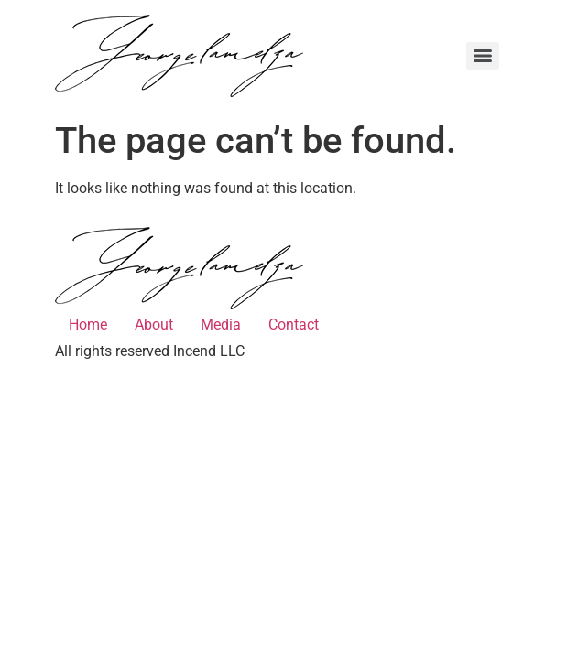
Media (221, 324)
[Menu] (482, 56)
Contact (293, 324)
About (154, 324)
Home (88, 324)
